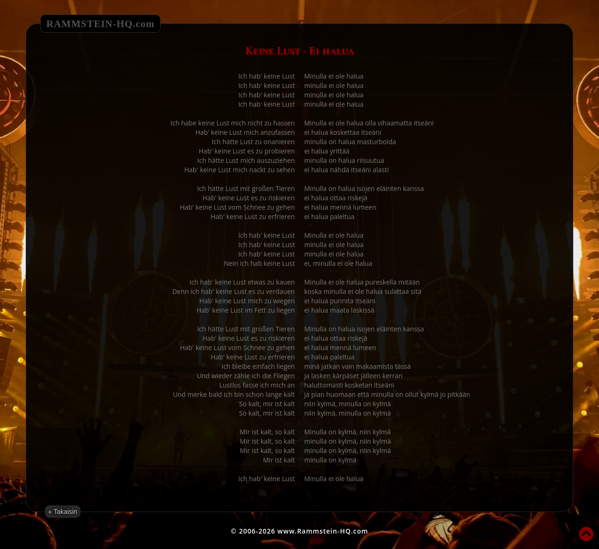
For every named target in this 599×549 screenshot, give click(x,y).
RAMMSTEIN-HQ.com (100, 23)
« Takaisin (62, 511)
